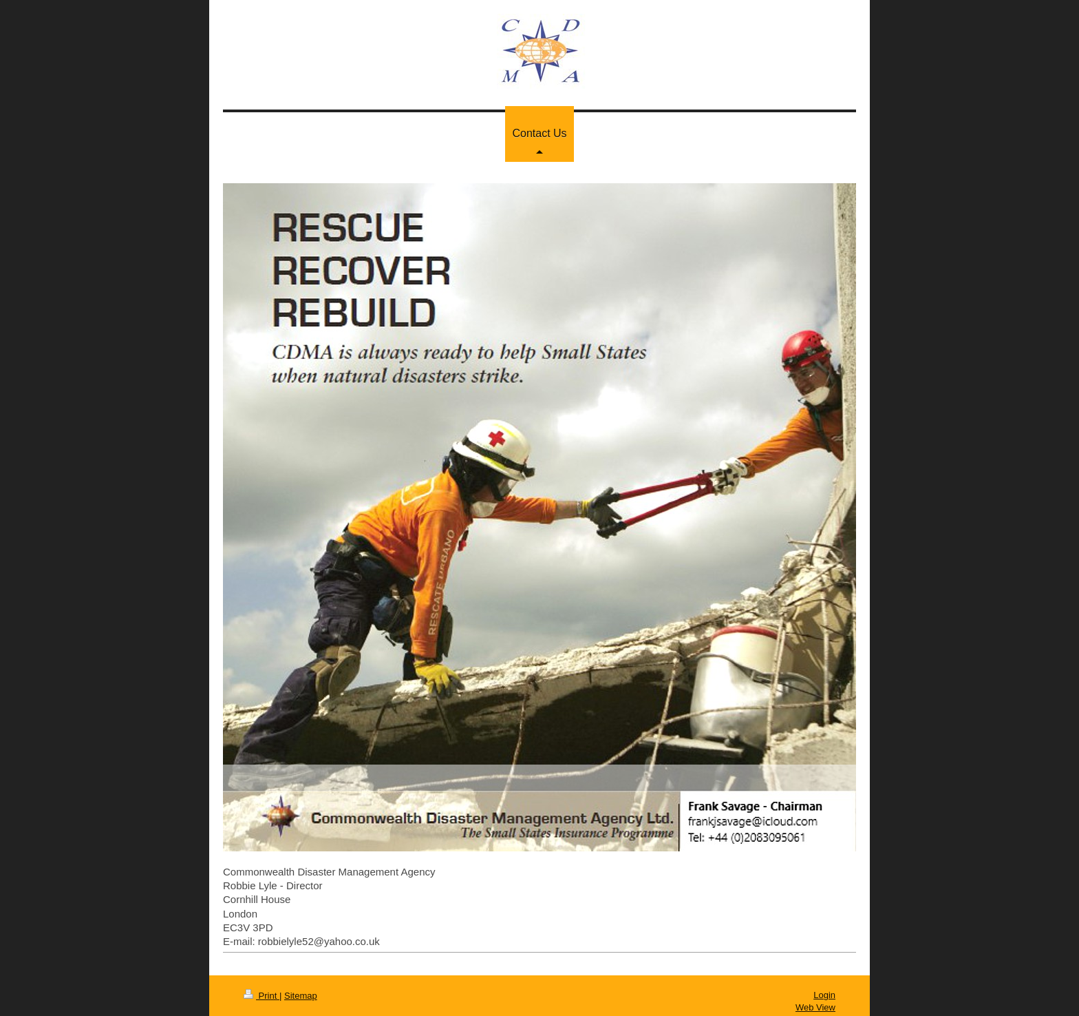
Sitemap (300, 996)
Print (261, 996)
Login (824, 995)
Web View (815, 1007)
